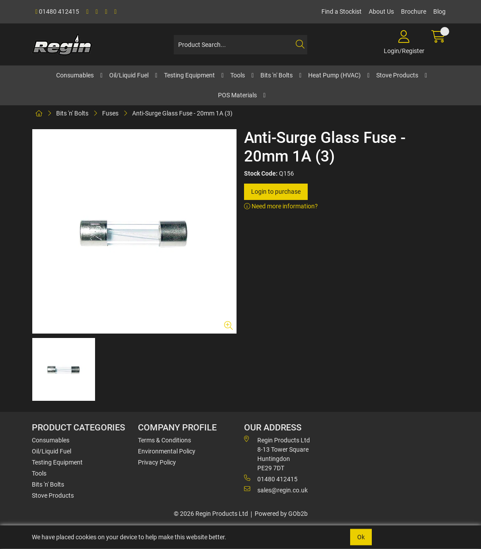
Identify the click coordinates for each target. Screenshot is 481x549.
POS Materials (237, 95)
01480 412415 (57, 11)
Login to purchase (276, 191)
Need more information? (281, 206)
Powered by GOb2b (281, 513)
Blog (439, 11)
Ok (361, 537)
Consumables (75, 75)
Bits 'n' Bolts (276, 75)
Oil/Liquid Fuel (129, 75)
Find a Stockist (341, 11)
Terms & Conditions (164, 440)
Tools (237, 75)
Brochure (413, 11)
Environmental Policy (166, 451)
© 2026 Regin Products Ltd (211, 513)
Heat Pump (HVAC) (334, 75)
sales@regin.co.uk (276, 490)
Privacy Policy (157, 462)
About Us (381, 11)
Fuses (110, 113)
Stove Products (397, 75)
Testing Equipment (189, 75)
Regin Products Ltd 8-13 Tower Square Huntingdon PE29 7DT (277, 454)
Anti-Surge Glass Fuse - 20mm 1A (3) (182, 113)
